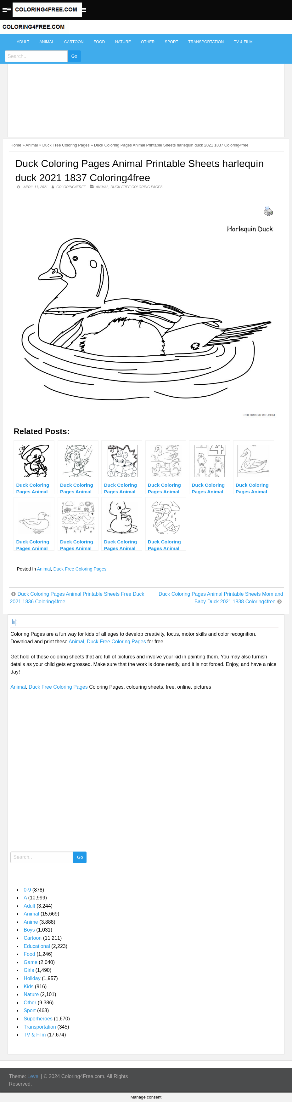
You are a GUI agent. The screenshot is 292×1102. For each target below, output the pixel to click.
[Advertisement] (144, 82)
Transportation (206, 42)
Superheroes (38, 1018)
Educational (37, 946)
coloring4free (71, 187)
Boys (29, 930)
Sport (171, 42)
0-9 (27, 890)
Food (99, 42)
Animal (46, 42)
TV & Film (243, 42)
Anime (31, 922)
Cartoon (74, 42)
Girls (29, 970)
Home (15, 145)
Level (33, 1076)
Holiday (32, 978)
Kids (28, 986)
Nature (123, 42)
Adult (23, 42)
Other (148, 42)
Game (30, 962)
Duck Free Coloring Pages (66, 145)
